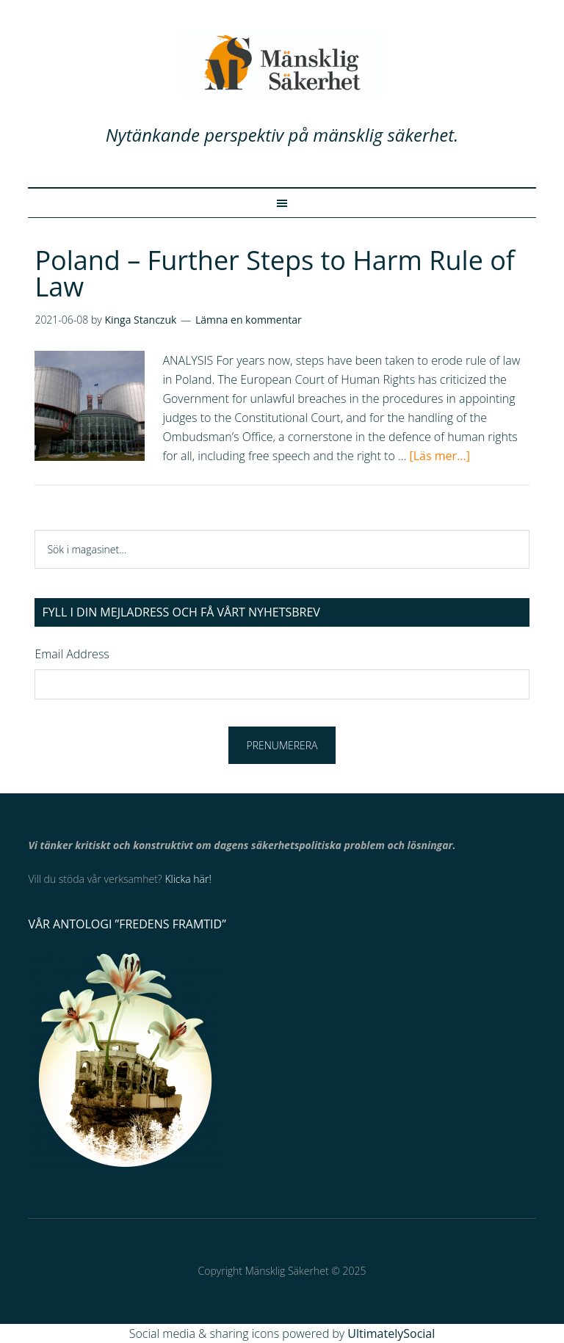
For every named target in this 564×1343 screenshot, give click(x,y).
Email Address (72, 654)
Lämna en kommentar (248, 320)
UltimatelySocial (391, 1333)
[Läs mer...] (440, 456)
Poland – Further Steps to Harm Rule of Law (275, 273)
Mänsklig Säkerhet (281, 62)
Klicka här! (187, 879)
